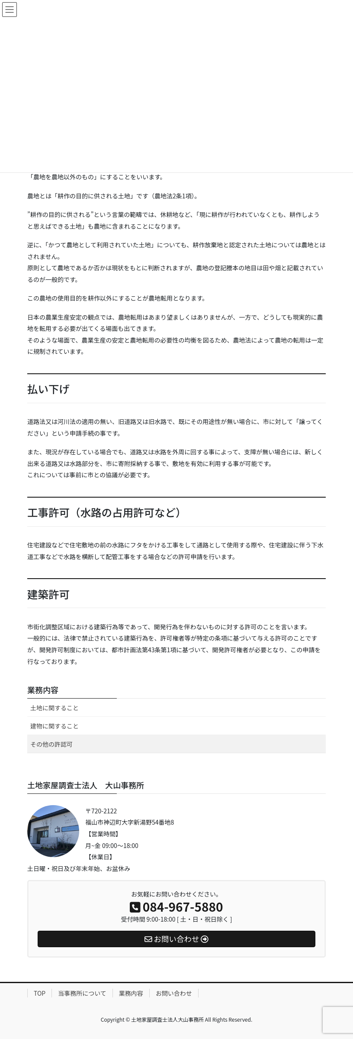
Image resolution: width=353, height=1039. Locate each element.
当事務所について (82, 993)
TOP (39, 993)
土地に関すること (54, 707)
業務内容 (42, 689)
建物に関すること (54, 726)
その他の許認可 (51, 744)
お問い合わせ (174, 993)
